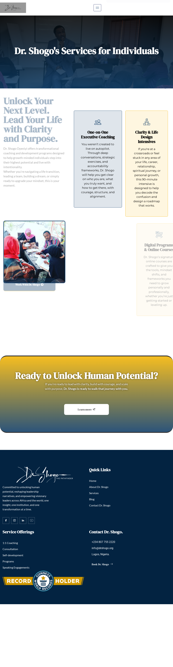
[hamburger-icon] (97, 7)
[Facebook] (6, 520)
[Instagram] (14, 520)
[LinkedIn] (23, 520)
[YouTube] (31, 520)
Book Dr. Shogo (102, 564)
